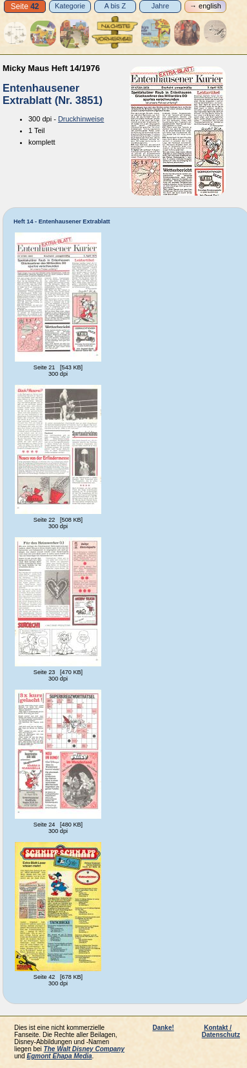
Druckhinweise (81, 119)
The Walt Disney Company (84, 1049)
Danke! (162, 1027)
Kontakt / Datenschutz (221, 1031)
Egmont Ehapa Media (59, 1056)
